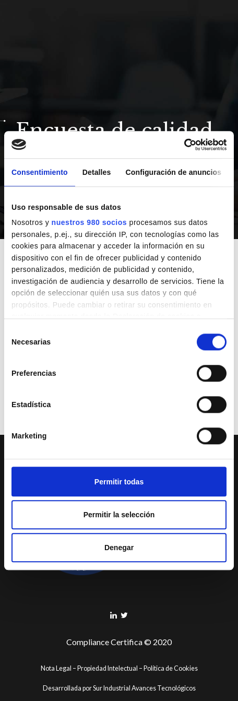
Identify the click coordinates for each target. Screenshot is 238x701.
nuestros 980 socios (89, 223)
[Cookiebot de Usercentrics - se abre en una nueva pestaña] (181, 144)
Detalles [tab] (96, 172)
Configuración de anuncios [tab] (174, 172)
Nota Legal (56, 668)
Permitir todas (119, 482)
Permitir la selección (119, 514)
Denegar (119, 547)
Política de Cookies (171, 668)
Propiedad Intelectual (107, 668)
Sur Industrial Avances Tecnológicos (144, 688)
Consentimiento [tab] (39, 172)
